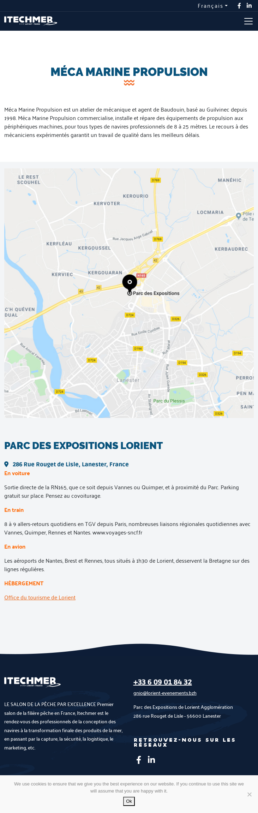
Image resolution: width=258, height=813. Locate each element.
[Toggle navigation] (248, 21)
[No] (249, 794)
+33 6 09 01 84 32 (162, 682)
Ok (129, 801)
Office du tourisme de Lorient (40, 597)
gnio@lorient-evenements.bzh (165, 692)
